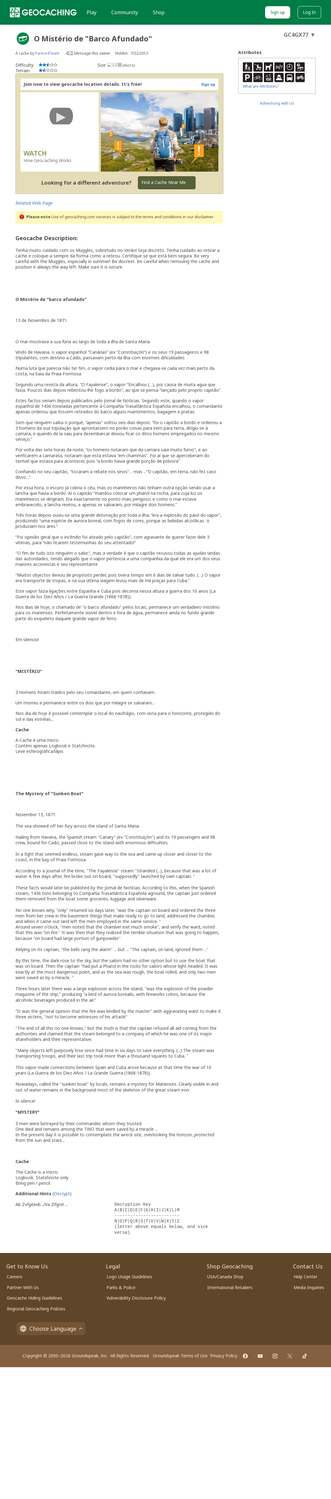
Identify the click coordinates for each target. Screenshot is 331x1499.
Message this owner (92, 53)
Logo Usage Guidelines (129, 1277)
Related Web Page (34, 203)
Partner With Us (23, 1287)
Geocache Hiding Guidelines (34, 1298)
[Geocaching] (43, 12)
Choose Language (51, 1328)
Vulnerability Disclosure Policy (136, 1298)
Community (124, 12)
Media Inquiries (309, 1287)
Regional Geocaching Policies (36, 1309)
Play (92, 12)
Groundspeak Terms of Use (180, 1356)
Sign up (277, 12)
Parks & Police (120, 1287)
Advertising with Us (277, 103)
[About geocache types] (22, 38)
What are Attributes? (261, 86)
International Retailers (229, 1287)
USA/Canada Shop (225, 1277)
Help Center (305, 1277)
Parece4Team (47, 53)
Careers (14, 1277)
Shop (159, 12)
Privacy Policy (223, 1356)
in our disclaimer (198, 216)
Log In (309, 12)
